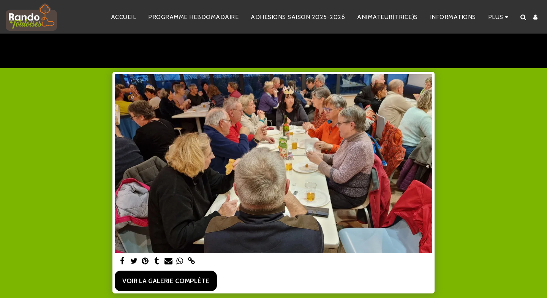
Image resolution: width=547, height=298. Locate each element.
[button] (523, 17)
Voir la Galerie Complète (165, 281)
